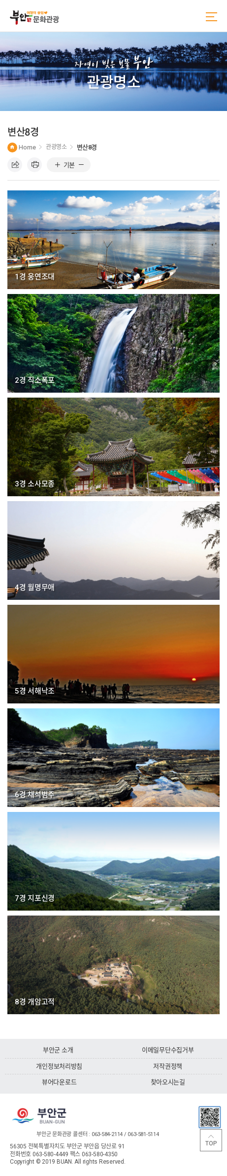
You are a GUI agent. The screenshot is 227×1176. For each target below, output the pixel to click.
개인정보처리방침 (59, 1066)
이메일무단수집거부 (168, 1050)
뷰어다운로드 (59, 1082)
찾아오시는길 (168, 1082)
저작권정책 (167, 1066)
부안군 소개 (58, 1050)
